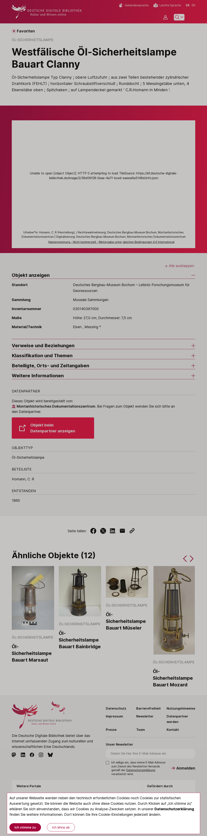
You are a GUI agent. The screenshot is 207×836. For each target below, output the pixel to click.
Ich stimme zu (25, 827)
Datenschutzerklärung (174, 809)
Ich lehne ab (61, 827)
